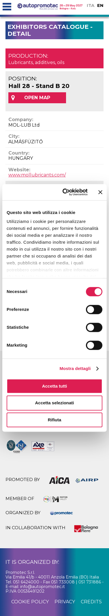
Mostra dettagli (75, 368)
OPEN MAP (37, 97)
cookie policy (30, 601)
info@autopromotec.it (42, 586)
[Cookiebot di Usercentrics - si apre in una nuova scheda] (65, 192)
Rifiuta (54, 419)
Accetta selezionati (54, 403)
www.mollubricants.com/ (37, 175)
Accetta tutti (54, 386)
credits (91, 601)
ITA (90, 5)
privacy (64, 601)
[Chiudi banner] (100, 192)
